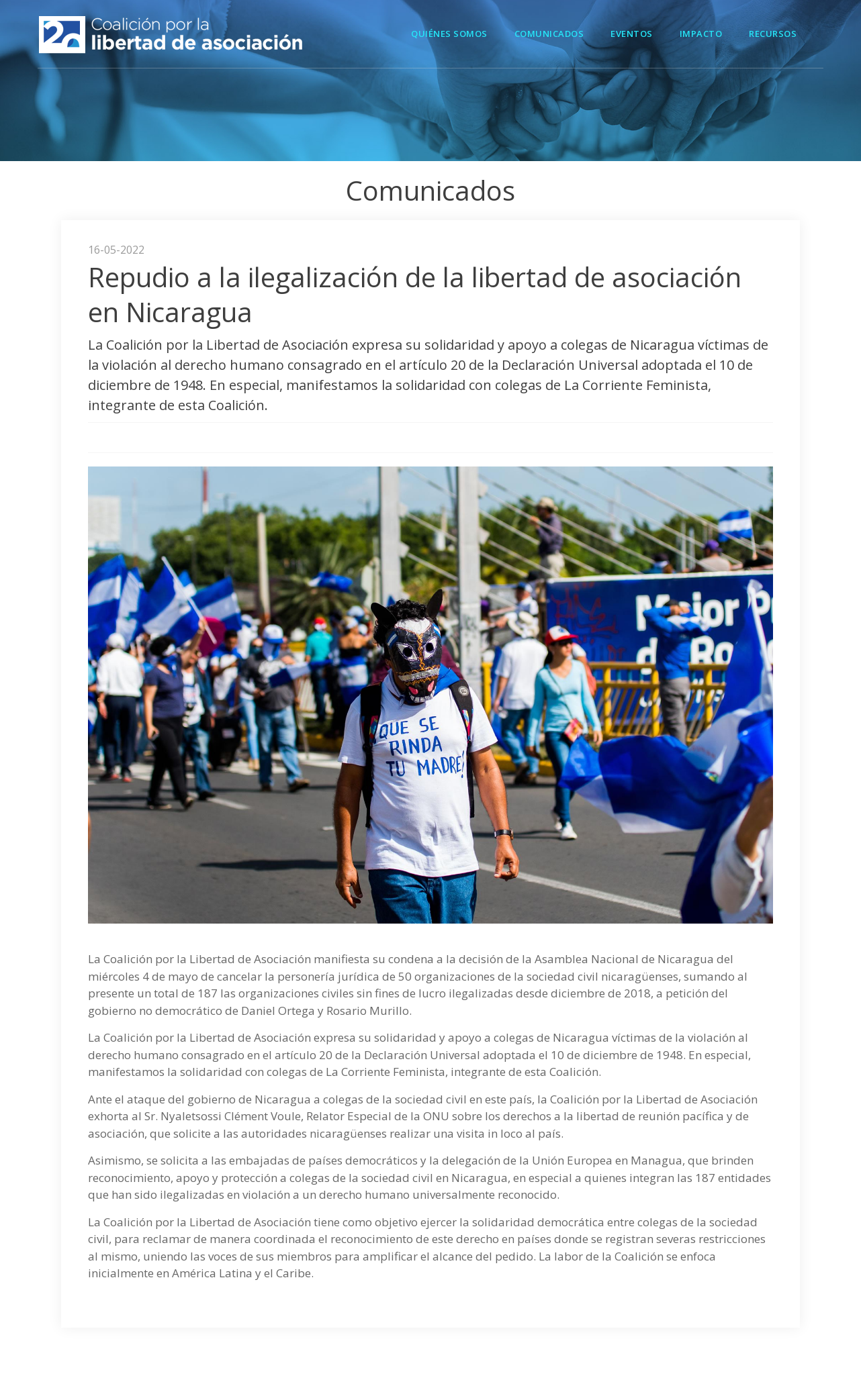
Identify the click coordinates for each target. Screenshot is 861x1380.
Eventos (631, 34)
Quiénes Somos (449, 34)
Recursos (773, 34)
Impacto (701, 34)
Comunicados (549, 34)
